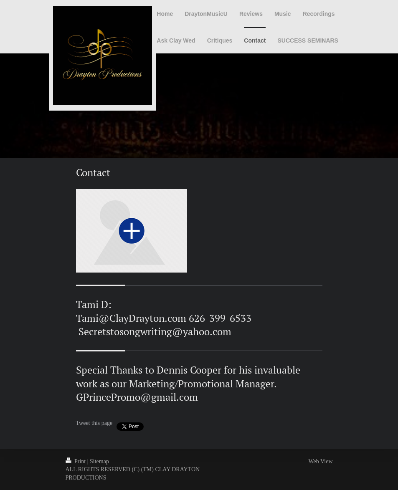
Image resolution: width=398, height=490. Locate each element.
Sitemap (99, 461)
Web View (320, 461)
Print (76, 461)
